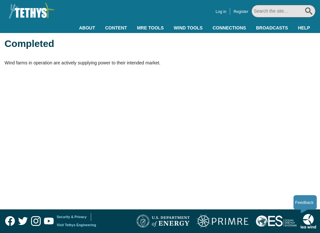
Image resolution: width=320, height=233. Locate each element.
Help (304, 27)
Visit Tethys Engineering (76, 225)
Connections (229, 27)
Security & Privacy (72, 217)
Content (116, 27)
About (87, 27)
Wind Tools (188, 27)
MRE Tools (150, 27)
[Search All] (283, 11)
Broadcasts (272, 27)
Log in (221, 11)
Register (240, 11)
